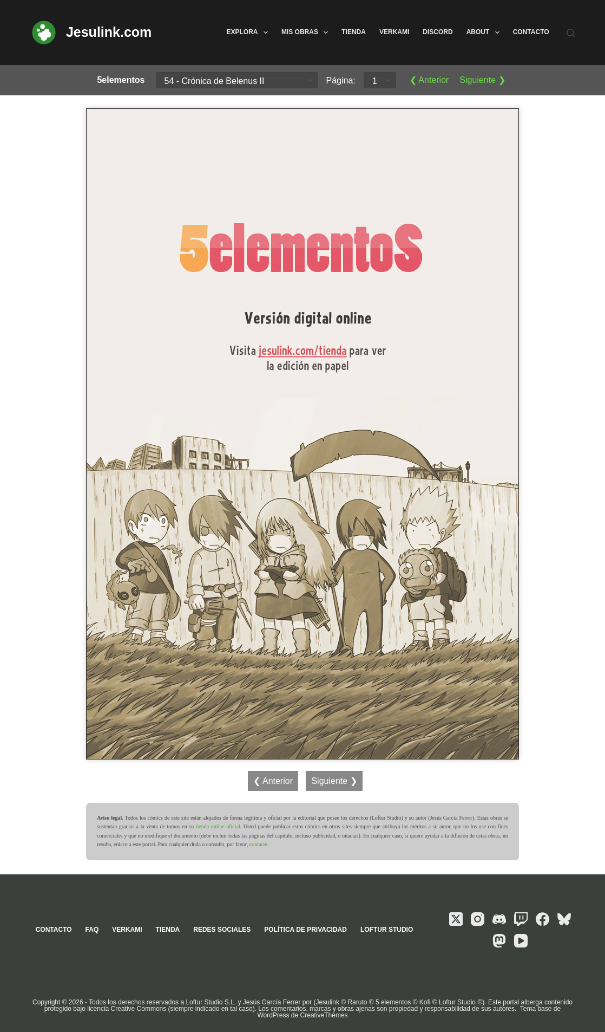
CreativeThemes (324, 1015)
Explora (249, 32)
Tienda (353, 32)
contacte (258, 844)
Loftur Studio (386, 929)
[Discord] (499, 919)
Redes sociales (222, 929)
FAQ (92, 929)
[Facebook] (542, 919)
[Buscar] (571, 33)
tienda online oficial (218, 826)
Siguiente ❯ (482, 80)
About (485, 32)
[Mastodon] (499, 940)
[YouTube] (521, 940)
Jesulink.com (109, 32)
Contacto (531, 32)
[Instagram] (477, 919)
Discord (437, 32)
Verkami (394, 32)
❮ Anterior (429, 80)
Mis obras (306, 32)
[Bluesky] (564, 919)
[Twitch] (521, 919)
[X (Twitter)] (456, 919)
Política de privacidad (305, 929)
